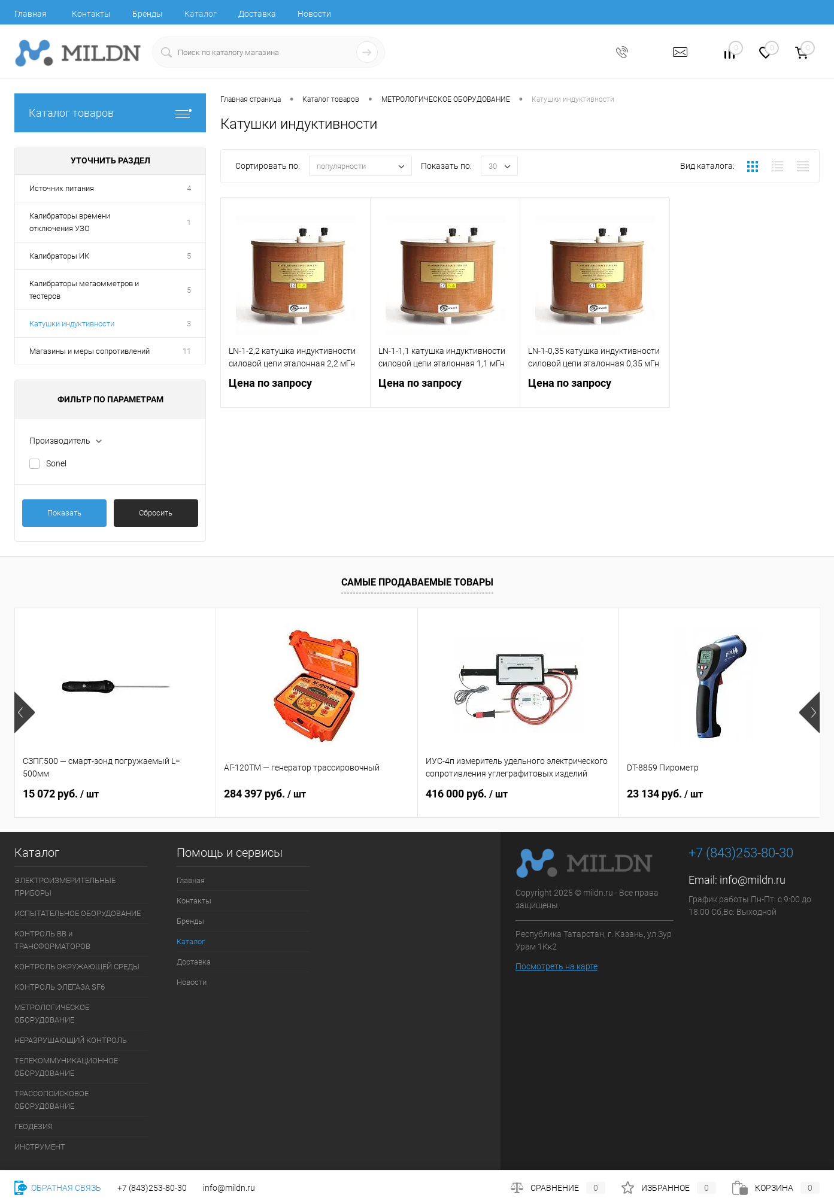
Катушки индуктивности (71, 323)
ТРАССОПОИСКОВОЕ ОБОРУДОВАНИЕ (51, 1100)
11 (187, 351)
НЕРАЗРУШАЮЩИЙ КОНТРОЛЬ (70, 1040)
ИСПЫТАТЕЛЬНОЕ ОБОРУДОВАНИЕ (77, 913)
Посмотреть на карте (556, 966)
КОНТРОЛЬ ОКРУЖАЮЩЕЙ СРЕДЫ (76, 966)
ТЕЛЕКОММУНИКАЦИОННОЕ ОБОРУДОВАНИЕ (66, 1067)
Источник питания (61, 188)
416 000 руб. (467, 793)
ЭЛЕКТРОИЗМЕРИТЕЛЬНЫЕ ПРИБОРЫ (65, 886)
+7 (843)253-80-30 (152, 1188)
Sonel (56, 463)
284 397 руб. (265, 793)
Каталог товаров (110, 112)
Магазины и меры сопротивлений (89, 351)
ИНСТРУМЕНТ (39, 1146)
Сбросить (155, 512)
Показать (64, 512)
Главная (30, 14)
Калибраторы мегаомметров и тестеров (84, 290)
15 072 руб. (61, 793)
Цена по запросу (295, 390)
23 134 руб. (665, 793)
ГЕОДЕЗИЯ (33, 1126)
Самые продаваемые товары (417, 582)
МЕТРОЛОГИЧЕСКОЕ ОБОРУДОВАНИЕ (51, 1013)
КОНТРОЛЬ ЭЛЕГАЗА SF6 (59, 986)
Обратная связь (57, 1188)
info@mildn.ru (753, 880)
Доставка (257, 14)
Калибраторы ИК (59, 255)
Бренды (147, 14)
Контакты (91, 14)
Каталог (200, 14)
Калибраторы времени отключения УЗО (69, 222)
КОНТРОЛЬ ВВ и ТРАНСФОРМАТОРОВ (52, 940)
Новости (314, 14)
